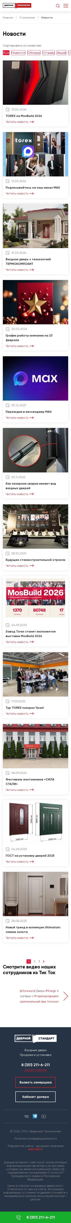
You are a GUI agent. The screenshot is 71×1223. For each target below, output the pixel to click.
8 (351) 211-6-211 (35, 1217)
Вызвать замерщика (36, 1082)
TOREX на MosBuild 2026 (24, 116)
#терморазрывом (46, 996)
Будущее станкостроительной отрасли (35, 560)
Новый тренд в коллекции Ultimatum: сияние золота (33, 929)
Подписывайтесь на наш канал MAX (33, 187)
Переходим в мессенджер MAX (29, 411)
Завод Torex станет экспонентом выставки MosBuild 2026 (31, 634)
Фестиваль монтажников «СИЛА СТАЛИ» (30, 782)
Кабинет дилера (35, 1097)
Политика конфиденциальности (35, 1138)
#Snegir (50, 991)
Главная (8, 17)
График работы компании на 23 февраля (29, 338)
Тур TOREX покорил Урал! (25, 708)
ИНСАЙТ (35, 1149)
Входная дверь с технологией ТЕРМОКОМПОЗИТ (28, 261)
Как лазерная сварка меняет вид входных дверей (31, 486)
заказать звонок (35, 1070)
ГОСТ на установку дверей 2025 (30, 855)
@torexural (27, 991)
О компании (27, 17)
